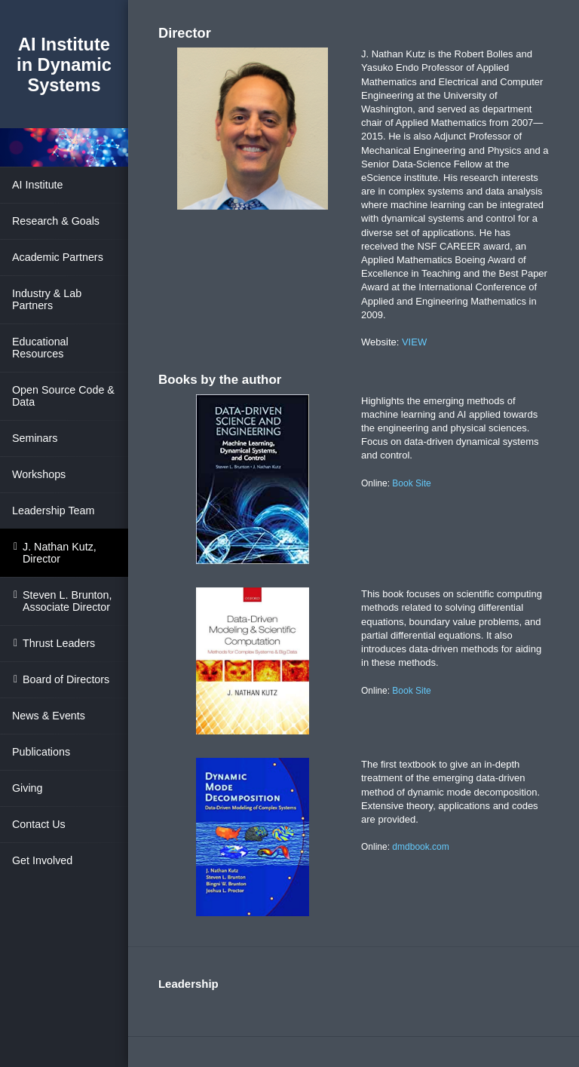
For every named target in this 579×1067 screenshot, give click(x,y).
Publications (41, 752)
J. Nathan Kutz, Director (59, 553)
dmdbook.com (420, 847)
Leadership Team (53, 510)
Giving (27, 788)
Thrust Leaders (59, 643)
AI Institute (37, 185)
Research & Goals (56, 221)
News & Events (48, 716)
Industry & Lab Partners (46, 299)
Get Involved (42, 860)
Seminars (34, 438)
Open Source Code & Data (63, 396)
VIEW (414, 342)
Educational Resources (40, 348)
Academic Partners (57, 257)
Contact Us (39, 824)
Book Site (411, 483)
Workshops (39, 474)
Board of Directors (66, 679)
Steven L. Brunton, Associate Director (67, 601)
